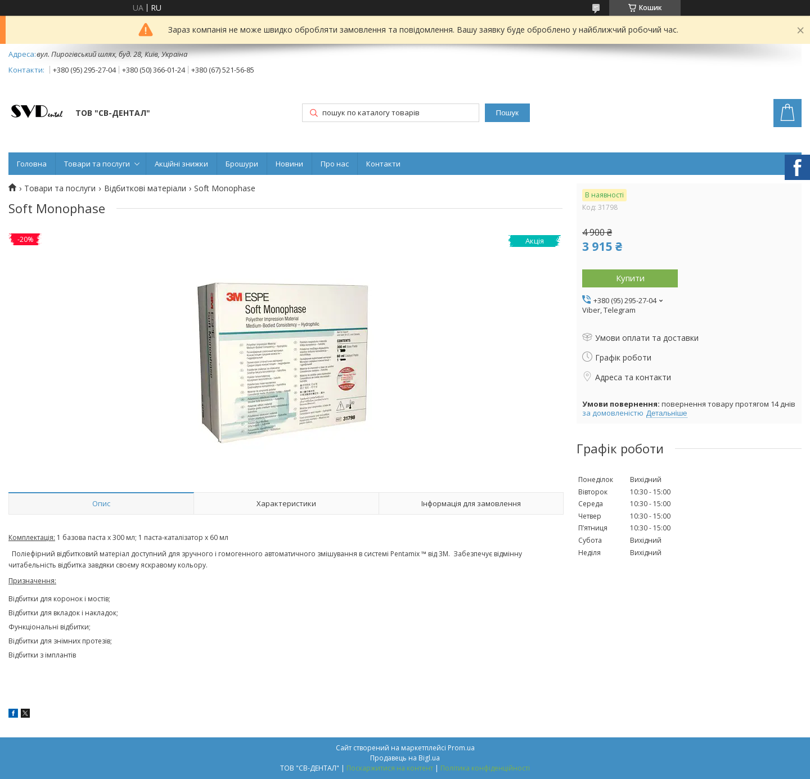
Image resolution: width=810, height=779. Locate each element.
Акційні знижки (181, 164)
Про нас (335, 164)
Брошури (242, 164)
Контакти (383, 164)
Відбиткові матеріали (145, 188)
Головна (32, 164)
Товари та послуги (97, 164)
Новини (289, 164)
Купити (630, 277)
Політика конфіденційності (485, 768)
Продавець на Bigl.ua (405, 758)
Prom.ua (461, 748)
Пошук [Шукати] (507, 113)
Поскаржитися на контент (389, 768)
